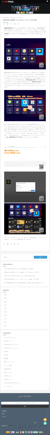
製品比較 (6, 358)
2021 (5, 312)
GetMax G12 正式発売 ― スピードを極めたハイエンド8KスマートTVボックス (22, 272)
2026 (5, 294)
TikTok (35, 422)
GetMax (6, 355)
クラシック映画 (7, 365)
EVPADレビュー (8, 376)
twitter (7, 24)
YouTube (29, 422)
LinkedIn (26, 422)
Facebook (14, 422)
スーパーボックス (8, 386)
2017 (5, 325)
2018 (5, 322)
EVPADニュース (8, 341)
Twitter (20, 422)
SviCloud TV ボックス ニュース (11, 348)
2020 (5, 315)
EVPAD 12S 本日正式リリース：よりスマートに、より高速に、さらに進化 (21, 279)
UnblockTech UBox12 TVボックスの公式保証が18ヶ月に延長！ (19, 268)
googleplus (11, 24)
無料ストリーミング (9, 362)
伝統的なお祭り (7, 369)
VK (32, 422)
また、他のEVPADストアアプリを (14, 137)
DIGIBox (6, 351)
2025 (5, 298)
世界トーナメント (8, 372)
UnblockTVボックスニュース (11, 344)
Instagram (17, 422)
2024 (5, 301)
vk (14, 24)
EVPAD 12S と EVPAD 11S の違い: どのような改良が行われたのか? (19, 275)
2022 (5, 308)
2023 (5, 305)
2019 (5, 318)
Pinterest (23, 422)
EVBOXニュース (8, 379)
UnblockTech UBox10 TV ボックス (12, 383)
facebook (4, 24)
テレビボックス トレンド (10, 337)
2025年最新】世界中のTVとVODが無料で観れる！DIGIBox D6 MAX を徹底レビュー (23, 282)
